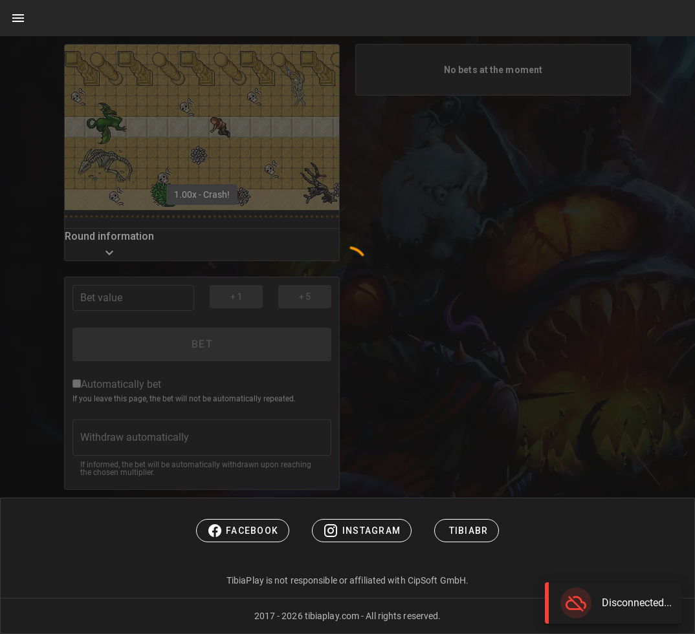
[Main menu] (18, 18)
